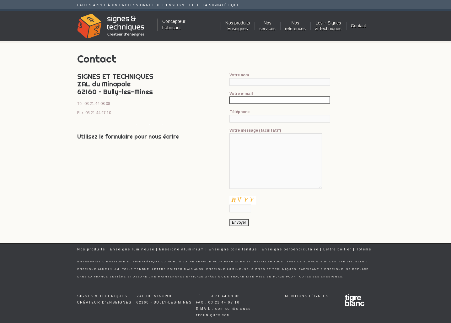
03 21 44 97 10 (224, 302)
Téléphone (279, 115)
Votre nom (279, 78)
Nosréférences (295, 25)
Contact (358, 25)
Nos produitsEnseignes (237, 25)
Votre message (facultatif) (275, 133)
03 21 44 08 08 (224, 296)
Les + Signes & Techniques (328, 25)
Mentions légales (307, 296)
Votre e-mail (279, 96)
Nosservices (267, 25)
